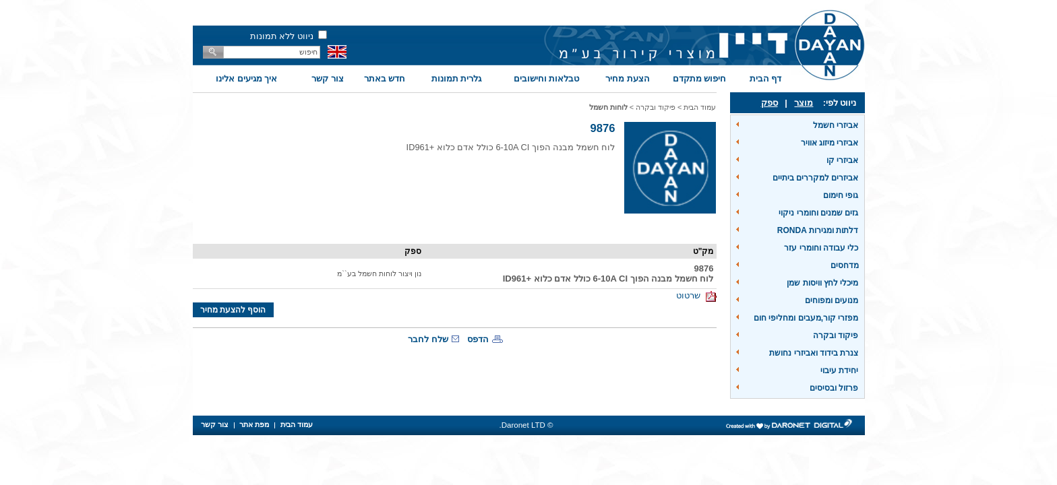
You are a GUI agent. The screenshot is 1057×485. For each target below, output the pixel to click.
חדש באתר (385, 78)
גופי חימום (840, 195)
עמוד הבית (700, 107)
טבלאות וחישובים (547, 78)
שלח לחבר (428, 339)
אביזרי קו (842, 160)
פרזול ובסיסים (834, 388)
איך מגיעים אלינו (246, 78)
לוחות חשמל (608, 107)
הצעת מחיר (627, 78)
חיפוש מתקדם (700, 78)
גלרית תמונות (456, 78)
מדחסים (845, 265)
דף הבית (766, 78)
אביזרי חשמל (835, 125)
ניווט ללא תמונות (281, 36)
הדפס (478, 339)
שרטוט (696, 295)
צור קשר (327, 78)
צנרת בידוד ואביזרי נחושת (813, 353)
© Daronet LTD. (526, 425)
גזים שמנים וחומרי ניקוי (818, 213)
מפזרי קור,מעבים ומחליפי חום (806, 318)
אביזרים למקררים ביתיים (816, 178)
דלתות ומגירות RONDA (818, 230)
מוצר (803, 103)
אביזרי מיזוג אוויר (830, 143)
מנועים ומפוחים (831, 300)
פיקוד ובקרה (835, 335)
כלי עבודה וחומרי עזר (821, 248)
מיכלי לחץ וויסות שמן (822, 283)
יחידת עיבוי (839, 370)
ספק (769, 103)
